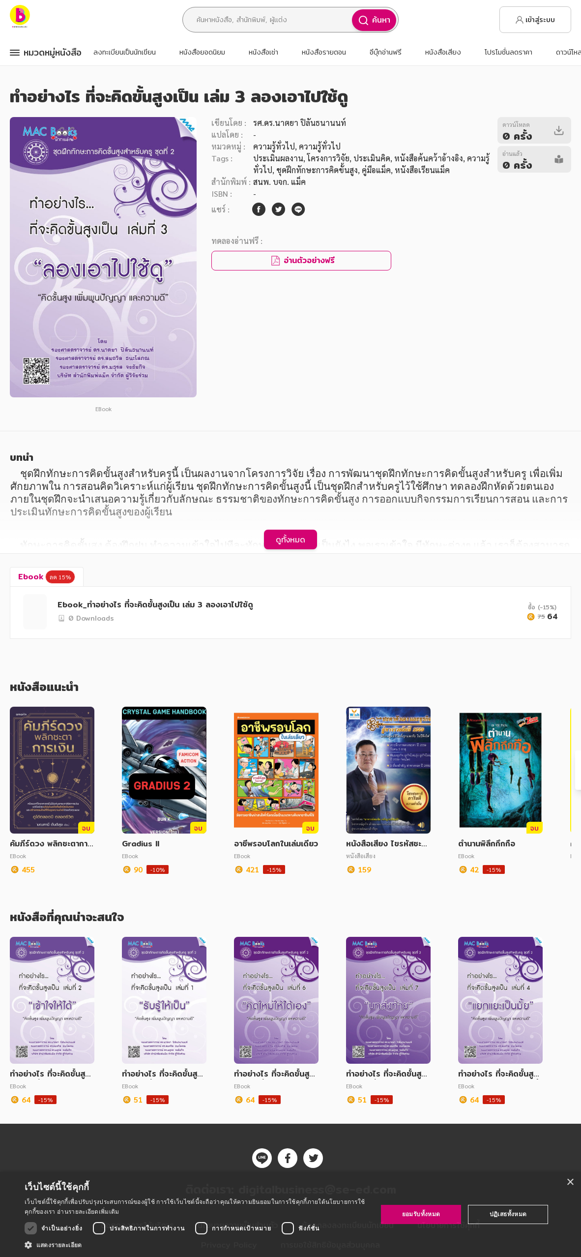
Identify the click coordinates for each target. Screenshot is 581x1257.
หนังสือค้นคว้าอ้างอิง (428, 158)
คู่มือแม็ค (376, 170)
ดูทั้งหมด (290, 539)
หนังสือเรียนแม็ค (422, 170)
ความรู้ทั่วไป (274, 146)
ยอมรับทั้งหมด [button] (421, 1214)
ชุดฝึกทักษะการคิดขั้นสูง (317, 170)
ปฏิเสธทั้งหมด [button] (508, 1214)
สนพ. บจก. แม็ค (279, 182)
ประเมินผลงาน (278, 158)
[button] (196, 1245)
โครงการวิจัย (328, 158)
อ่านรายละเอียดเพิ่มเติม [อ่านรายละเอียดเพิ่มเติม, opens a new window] (88, 1211)
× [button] (570, 1182)
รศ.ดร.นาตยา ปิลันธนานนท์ (299, 123)
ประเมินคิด (371, 158)
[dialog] (290, 1214)
